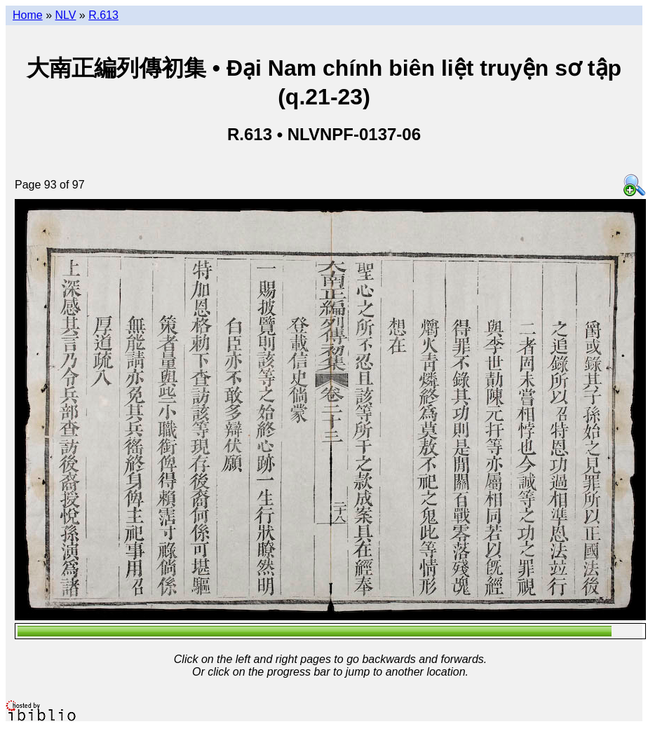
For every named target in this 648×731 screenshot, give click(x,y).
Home (28, 15)
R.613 (103, 15)
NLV (65, 15)
